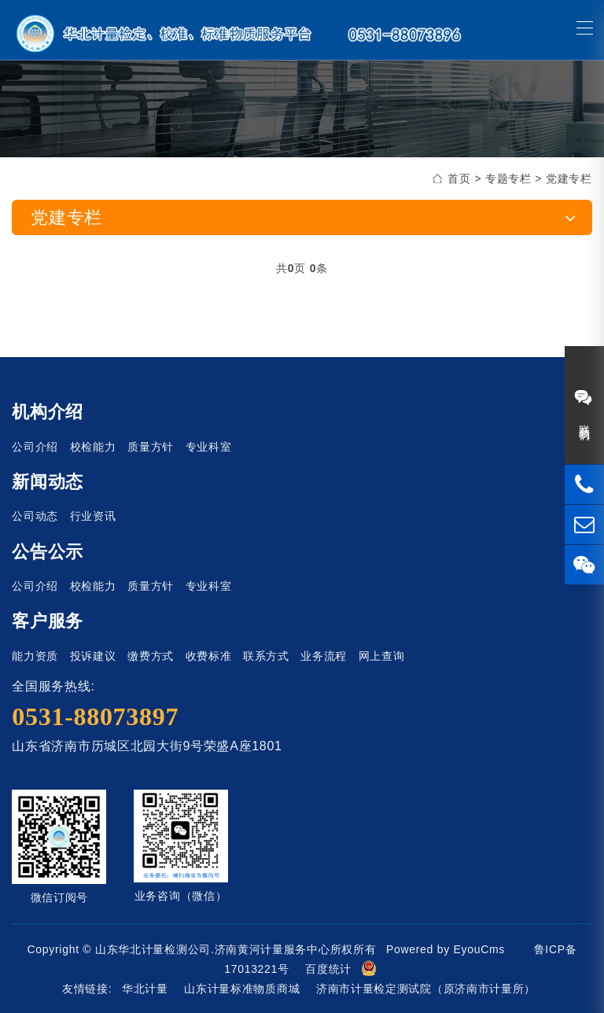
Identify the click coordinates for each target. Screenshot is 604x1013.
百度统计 (328, 969)
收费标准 (209, 656)
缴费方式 (150, 656)
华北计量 (145, 988)
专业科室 (209, 446)
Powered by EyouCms (443, 949)
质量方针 (150, 446)
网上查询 (382, 656)
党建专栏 (569, 178)
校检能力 (93, 446)
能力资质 (35, 656)
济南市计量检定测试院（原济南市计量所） (426, 988)
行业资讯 (93, 516)
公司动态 (35, 516)
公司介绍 (35, 446)
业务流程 (323, 656)
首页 (458, 178)
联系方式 (266, 656)
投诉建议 (93, 656)
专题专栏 (508, 178)
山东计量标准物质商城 (242, 988)
